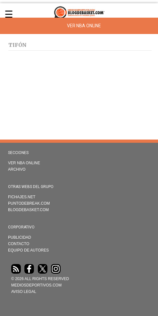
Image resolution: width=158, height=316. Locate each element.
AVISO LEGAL (23, 291)
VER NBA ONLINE (24, 163)
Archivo (17, 169)
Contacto (18, 244)
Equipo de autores (28, 250)
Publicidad (19, 237)
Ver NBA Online (84, 25)
